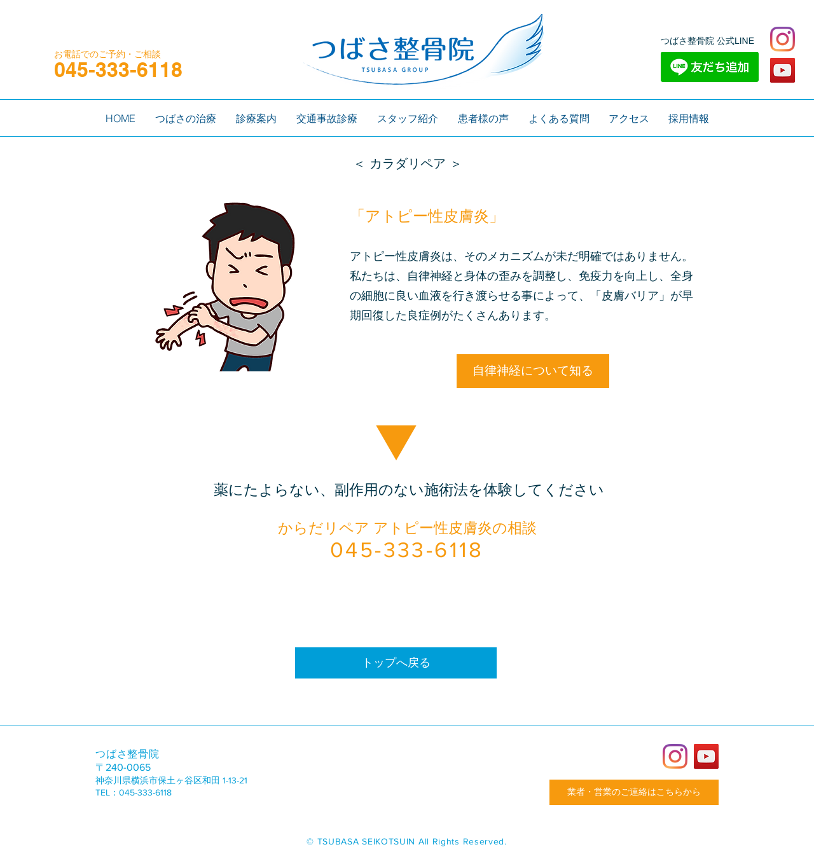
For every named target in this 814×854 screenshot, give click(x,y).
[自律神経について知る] (533, 371)
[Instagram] (782, 39)
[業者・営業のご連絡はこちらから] (634, 792)
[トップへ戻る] (396, 662)
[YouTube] (782, 70)
